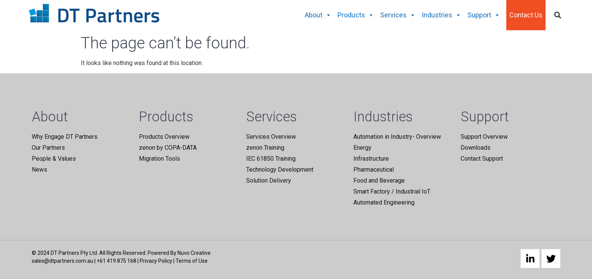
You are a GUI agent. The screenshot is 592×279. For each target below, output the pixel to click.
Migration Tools (159, 158)
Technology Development (279, 169)
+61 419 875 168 (116, 261)
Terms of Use (192, 261)
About (318, 15)
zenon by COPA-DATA (168, 147)
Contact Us (526, 15)
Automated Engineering (384, 202)
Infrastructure (371, 158)
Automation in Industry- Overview (397, 136)
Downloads (475, 147)
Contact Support (482, 158)
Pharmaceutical (373, 169)
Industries (441, 15)
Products (356, 15)
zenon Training (265, 147)
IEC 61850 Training (271, 158)
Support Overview (484, 136)
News (39, 169)
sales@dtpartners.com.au (62, 261)
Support (483, 15)
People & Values (54, 158)
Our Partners (48, 147)
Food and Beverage (379, 180)
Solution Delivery (268, 180)
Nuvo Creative (194, 253)
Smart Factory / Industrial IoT (391, 191)
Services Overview (271, 136)
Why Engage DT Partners (64, 136)
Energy (362, 147)
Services (398, 15)
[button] (558, 15)
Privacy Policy (156, 261)
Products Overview (164, 136)
